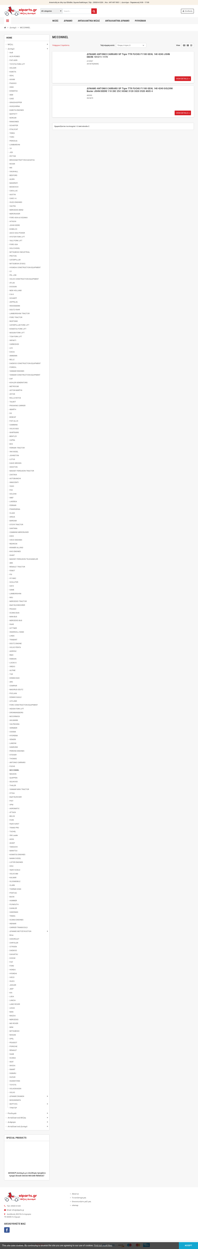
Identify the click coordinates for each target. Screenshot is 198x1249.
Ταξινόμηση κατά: (107, 45)
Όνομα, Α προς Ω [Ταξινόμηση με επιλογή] (124, 45)
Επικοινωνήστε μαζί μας (81, 1201)
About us (75, 1194)
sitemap (75, 1205)
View (178, 45)
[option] (26, 1160)
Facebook (7, 1230)
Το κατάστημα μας (79, 1198)
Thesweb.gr (40, 1245)
